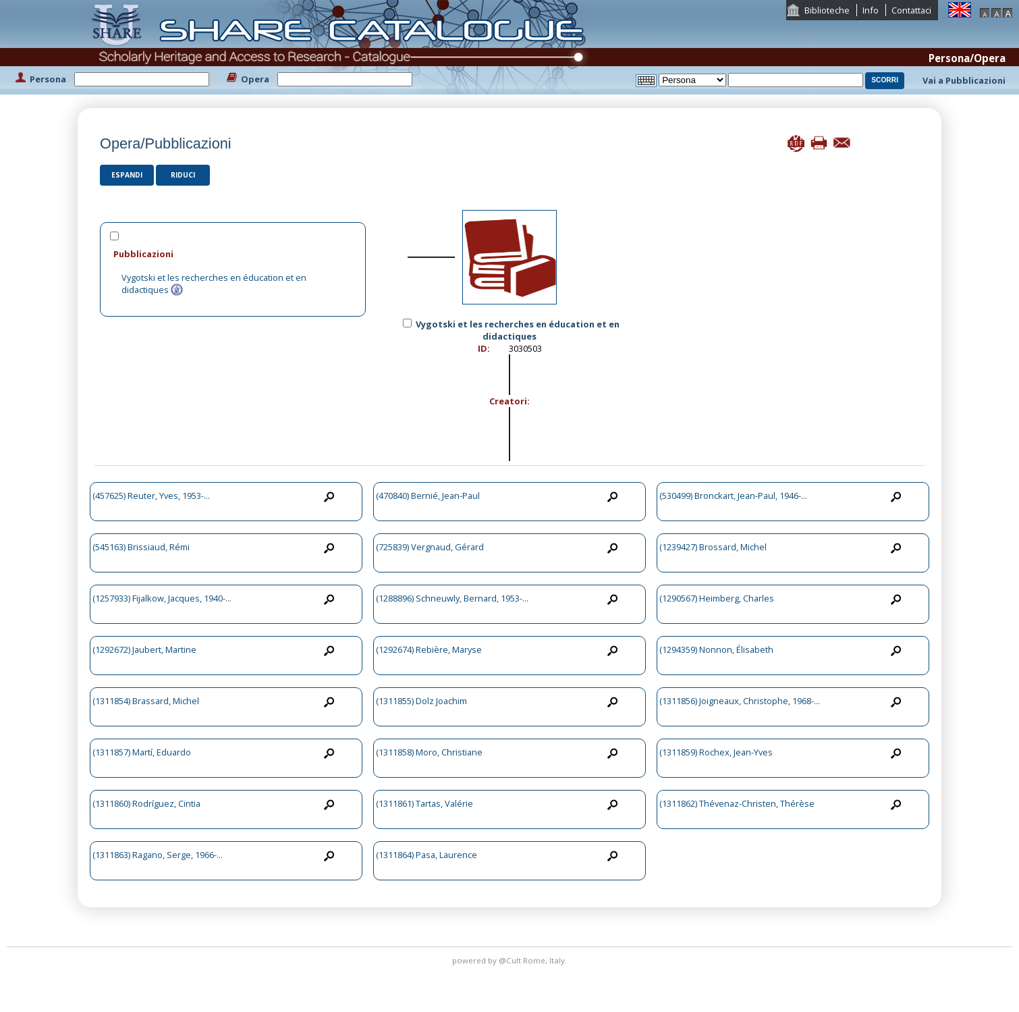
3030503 (525, 348)
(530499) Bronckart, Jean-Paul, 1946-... (733, 495)
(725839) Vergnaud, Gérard (430, 547)
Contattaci (911, 10)
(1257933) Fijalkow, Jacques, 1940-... (161, 598)
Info (870, 10)
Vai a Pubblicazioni (964, 80)
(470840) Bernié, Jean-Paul (428, 495)
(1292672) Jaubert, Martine (144, 649)
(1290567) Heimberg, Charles (716, 598)
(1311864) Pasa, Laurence (426, 855)
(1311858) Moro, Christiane (429, 752)
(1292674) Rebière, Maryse (429, 649)
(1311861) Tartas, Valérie (424, 803)
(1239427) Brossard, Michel (713, 547)
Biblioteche (827, 10)
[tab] (232, 253)
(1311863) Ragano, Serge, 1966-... (157, 855)
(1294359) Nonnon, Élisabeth (716, 649)
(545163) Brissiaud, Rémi (141, 547)
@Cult (511, 960)
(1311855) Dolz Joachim (421, 701)
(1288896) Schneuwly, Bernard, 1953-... (452, 598)
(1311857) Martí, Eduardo (141, 752)
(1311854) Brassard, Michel (145, 701)
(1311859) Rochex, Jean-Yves (716, 752)
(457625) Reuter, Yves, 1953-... (151, 495)
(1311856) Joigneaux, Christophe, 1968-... (739, 701)
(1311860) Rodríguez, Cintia (146, 803)
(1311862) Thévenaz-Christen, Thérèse (737, 803)
